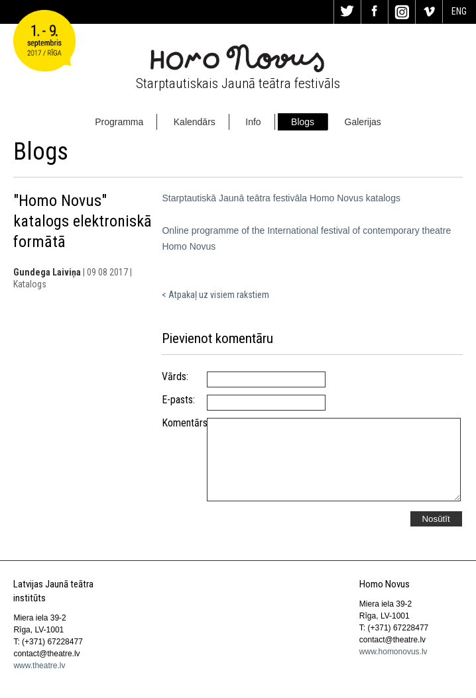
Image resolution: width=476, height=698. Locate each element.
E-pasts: (178, 400)
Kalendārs (194, 122)
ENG (459, 11)
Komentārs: (184, 423)
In (401, 12)
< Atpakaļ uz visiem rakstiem (215, 294)
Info (253, 122)
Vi (429, 12)
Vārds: (175, 377)
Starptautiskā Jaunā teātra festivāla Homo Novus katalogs (281, 198)
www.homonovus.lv (393, 651)
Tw (347, 12)
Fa (374, 12)
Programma (119, 122)
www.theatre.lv (39, 665)
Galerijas (363, 122)
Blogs (302, 122)
